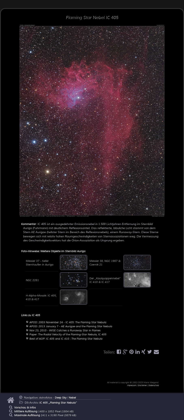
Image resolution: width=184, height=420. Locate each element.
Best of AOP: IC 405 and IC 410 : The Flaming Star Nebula (65, 338)
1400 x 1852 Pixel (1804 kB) (44, 411)
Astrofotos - (52, 397)
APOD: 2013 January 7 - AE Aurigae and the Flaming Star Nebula (70, 326)
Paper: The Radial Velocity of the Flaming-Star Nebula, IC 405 (67, 334)
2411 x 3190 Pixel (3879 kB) (45, 415)
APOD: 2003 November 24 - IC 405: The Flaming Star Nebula (67, 322)
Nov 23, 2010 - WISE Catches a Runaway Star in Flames (65, 330)
